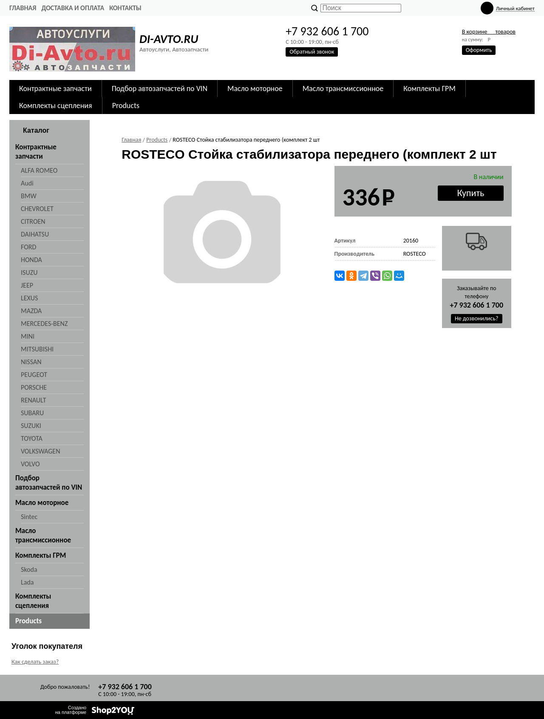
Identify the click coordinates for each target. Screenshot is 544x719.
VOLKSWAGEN (40, 451)
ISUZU (29, 272)
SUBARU (32, 413)
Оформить (479, 50)
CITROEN (33, 221)
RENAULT (33, 400)
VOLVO (30, 464)
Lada (27, 582)
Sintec (29, 517)
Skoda (29, 569)
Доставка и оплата (72, 8)
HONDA (31, 260)
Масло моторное (255, 88)
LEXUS (29, 298)
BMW (29, 196)
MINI (27, 336)
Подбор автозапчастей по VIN (159, 88)
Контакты (125, 8)
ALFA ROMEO (39, 170)
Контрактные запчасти (55, 88)
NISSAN (31, 362)
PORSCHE (34, 387)
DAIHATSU (35, 234)
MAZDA (31, 311)
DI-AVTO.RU (168, 38)
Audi (27, 183)
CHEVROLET (37, 209)
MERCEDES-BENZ (44, 324)
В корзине (489, 31)
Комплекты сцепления (55, 105)
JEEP (27, 285)
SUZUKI (31, 426)
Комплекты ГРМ (429, 88)
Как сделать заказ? (35, 661)
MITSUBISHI (37, 349)
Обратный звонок (311, 51)
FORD (28, 247)
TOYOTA (31, 438)
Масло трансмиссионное (343, 88)
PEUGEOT (34, 375)
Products (125, 105)
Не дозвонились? (477, 318)
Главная (22, 8)
